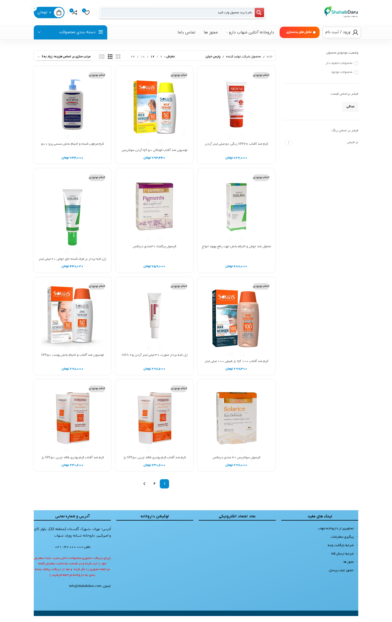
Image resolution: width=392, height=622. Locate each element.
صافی (350, 113)
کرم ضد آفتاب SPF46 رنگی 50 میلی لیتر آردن (236, 149)
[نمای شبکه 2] (118, 62)
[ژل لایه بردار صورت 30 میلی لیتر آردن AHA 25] (154, 321)
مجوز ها (349, 568)
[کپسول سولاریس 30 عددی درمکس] (236, 424)
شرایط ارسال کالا (342, 559)
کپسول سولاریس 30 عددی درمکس (237, 463)
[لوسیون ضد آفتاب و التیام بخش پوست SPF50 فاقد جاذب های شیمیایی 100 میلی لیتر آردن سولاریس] (72, 321)
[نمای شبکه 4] (102, 62)
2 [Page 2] (154, 490)
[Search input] (173, 15)
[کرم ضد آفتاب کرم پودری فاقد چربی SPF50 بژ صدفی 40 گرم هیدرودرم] (154, 424)
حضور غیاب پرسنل (341, 576)
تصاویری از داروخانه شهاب (336, 534)
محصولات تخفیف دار (339, 69)
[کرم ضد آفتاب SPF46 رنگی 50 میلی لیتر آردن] (236, 110)
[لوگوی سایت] (336, 16)
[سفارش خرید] (63, 63)
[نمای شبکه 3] (110, 62)
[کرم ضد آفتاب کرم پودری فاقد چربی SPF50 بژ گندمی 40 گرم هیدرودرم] (72, 424)
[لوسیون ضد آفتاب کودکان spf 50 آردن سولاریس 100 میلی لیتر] (154, 113)
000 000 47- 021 (69, 553)
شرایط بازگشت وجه (341, 551)
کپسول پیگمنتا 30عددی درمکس (154, 252)
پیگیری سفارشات (342, 543)
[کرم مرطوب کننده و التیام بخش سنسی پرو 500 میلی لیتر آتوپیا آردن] (72, 110)
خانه (269, 62)
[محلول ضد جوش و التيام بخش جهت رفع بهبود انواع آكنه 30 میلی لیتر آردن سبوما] (236, 213)
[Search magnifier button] (250, 15)
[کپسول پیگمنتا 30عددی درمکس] (154, 213)
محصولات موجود (341, 78)
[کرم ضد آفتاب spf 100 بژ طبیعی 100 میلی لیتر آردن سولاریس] (236, 324)
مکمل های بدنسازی (298, 38)
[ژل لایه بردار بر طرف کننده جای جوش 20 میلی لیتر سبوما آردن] (72, 219)
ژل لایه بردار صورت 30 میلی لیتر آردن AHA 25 (154, 361)
